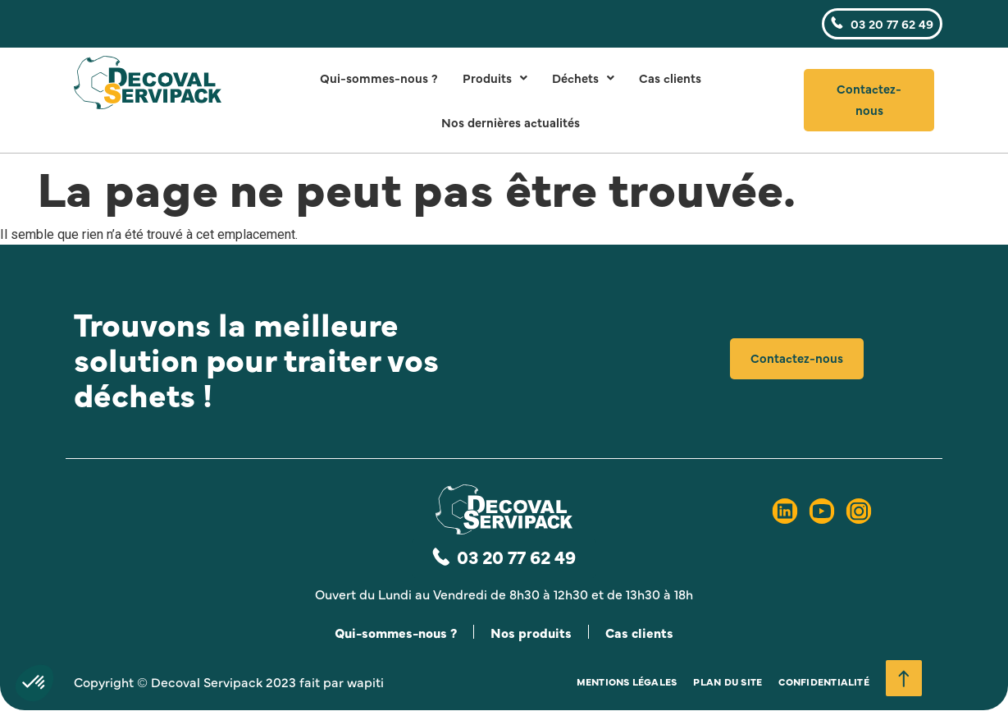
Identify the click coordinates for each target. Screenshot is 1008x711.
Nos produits (532, 632)
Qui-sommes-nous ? (379, 77)
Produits (495, 77)
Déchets (583, 77)
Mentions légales (627, 682)
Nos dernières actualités (510, 122)
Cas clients (670, 77)
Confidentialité (823, 682)
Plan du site (727, 682)
